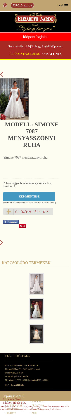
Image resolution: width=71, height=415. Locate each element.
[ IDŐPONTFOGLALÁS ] (25, 53)
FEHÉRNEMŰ (38, 401)
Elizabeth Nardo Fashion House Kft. (14, 401)
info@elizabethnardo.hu (19, 376)
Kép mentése (29, 196)
